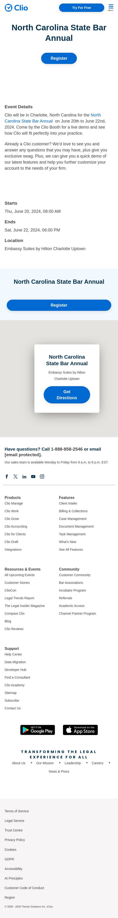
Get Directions (67, 394)
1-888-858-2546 (67, 449)
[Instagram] (42, 476)
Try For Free (81, 8)
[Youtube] (33, 476)
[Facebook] (7, 476)
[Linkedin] (24, 476)
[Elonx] (15, 476)
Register (59, 58)
